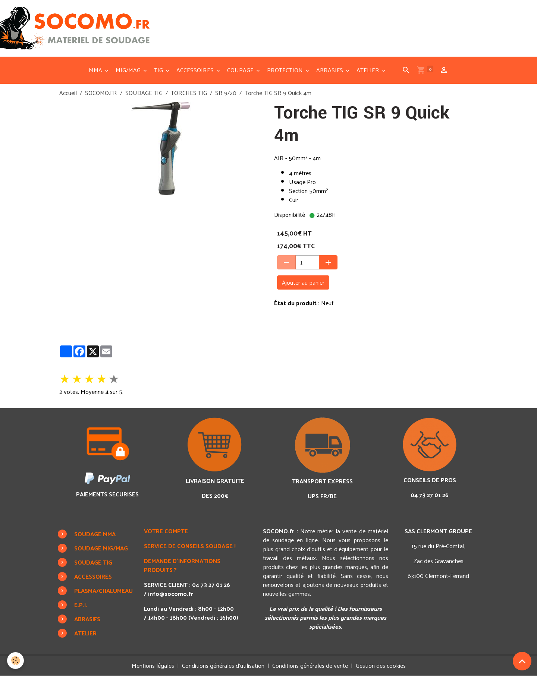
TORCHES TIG (189, 92)
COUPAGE (241, 69)
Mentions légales (153, 665)
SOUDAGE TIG (144, 92)
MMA (96, 69)
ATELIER (369, 69)
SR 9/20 (225, 92)
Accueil (68, 92)
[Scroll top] (522, 661)
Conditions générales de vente (310, 665)
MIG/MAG (129, 69)
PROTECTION (285, 69)
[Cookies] (15, 660)
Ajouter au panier (303, 282)
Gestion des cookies (381, 665)
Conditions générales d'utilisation (223, 665)
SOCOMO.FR (101, 92)
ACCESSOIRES (195, 69)
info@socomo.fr (170, 593)
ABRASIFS (330, 69)
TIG (159, 69)
